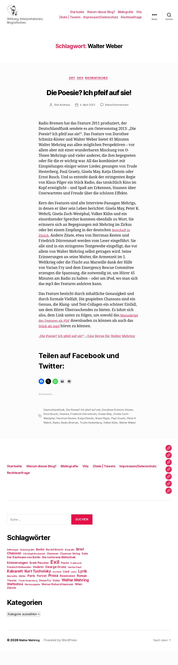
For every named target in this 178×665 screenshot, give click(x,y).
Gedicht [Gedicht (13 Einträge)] (38, 582)
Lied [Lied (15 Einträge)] (66, 586)
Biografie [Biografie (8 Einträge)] (69, 565)
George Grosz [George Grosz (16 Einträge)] (55, 582)
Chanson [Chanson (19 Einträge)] (14, 568)
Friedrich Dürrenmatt (84, 425)
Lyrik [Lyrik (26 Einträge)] (82, 586)
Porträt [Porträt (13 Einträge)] (42, 591)
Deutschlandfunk (54, 421)
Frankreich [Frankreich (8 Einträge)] (76, 578)
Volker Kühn (113, 433)
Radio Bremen (71, 433)
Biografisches (99, 83)
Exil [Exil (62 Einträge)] (54, 577)
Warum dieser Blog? (101, 12)
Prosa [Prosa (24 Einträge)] (53, 590)
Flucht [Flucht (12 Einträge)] (65, 578)
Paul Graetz (120, 429)
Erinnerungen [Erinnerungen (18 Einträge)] (17, 578)
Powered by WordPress (63, 655)
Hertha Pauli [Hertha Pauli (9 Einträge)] (74, 582)
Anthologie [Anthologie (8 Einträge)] (12, 565)
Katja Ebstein (87, 429)
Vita (139, 12)
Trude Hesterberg (92, 433)
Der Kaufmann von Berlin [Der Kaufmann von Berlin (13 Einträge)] (23, 572)
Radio (56, 433)
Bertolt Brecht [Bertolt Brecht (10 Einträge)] (54, 564)
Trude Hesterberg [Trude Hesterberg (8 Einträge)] (27, 596)
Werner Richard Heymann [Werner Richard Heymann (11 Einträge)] (57, 599)
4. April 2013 (87, 111)
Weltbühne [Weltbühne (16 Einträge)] (15, 599)
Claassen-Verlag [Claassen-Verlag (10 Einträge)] (70, 568)
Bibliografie (125, 12)
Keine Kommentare (118, 111)
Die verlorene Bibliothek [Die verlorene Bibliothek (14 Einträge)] (59, 572)
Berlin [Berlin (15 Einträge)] (40, 564)
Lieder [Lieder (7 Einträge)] (73, 587)
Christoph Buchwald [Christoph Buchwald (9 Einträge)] (34, 568)
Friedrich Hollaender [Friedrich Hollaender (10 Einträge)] (19, 582)
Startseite (77, 12)
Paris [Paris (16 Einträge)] (31, 591)
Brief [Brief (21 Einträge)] (80, 564)
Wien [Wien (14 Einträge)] (78, 599)
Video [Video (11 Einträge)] (56, 595)
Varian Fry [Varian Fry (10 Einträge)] (45, 595)
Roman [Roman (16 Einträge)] (82, 591)
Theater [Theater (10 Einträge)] (12, 595)
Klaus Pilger (104, 429)
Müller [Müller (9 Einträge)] (22, 591)
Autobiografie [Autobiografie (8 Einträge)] (27, 565)
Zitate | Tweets (93, 17)
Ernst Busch (50, 425)
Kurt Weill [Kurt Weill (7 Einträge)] (57, 587)
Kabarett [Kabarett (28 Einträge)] (15, 586)
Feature (65, 425)
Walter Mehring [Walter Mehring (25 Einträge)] (75, 595)
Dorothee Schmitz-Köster (120, 421)
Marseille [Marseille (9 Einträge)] (12, 591)
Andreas (63, 111)
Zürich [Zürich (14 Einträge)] (11, 603)
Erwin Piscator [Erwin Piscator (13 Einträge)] (39, 578)
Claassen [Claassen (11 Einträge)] (52, 568)
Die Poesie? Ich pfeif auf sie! (89, 97)
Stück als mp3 (72, 332)
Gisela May (106, 425)
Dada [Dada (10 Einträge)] (85, 568)
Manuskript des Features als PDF (67, 326)
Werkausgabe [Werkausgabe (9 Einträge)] (32, 599)
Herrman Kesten (67, 429)
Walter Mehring (30, 655)
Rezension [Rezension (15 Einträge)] (67, 591)
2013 (80, 83)
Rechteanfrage (131, 22)
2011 (70, 83)
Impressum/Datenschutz (124, 17)
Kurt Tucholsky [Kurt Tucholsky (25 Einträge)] (38, 586)
